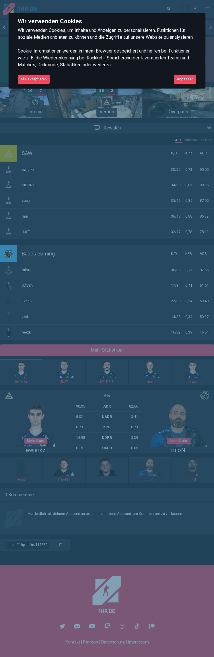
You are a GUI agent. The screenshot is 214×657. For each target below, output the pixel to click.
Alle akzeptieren (33, 79)
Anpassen (185, 79)
